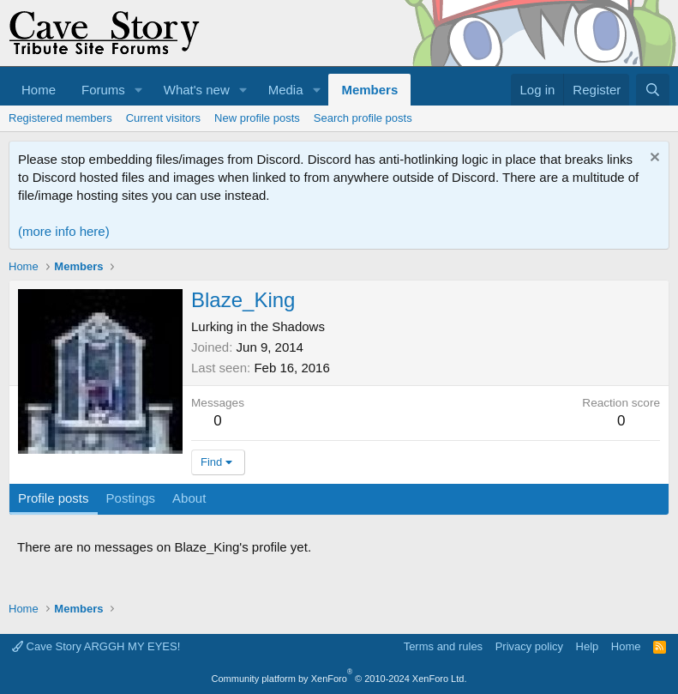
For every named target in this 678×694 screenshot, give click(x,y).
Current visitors (163, 118)
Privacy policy (529, 646)
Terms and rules (443, 646)
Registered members (60, 118)
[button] (139, 90)
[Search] (652, 90)
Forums (103, 89)
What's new (197, 89)
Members (369, 89)
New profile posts (257, 118)
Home (38, 89)
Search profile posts (363, 118)
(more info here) (64, 231)
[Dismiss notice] (652, 159)
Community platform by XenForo (339, 678)
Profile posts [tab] (53, 498)
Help (587, 646)
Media (285, 89)
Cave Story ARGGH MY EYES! (96, 646)
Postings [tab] (131, 498)
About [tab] (189, 498)
